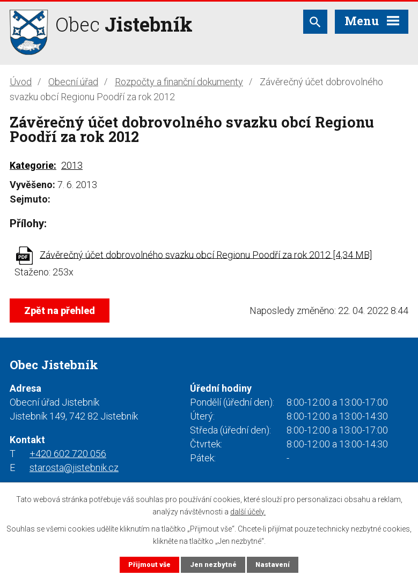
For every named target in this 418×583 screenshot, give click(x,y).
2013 (72, 165)
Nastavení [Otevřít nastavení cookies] (272, 564)
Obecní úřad (73, 81)
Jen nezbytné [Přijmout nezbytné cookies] (213, 564)
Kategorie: (33, 165)
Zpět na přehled (59, 310)
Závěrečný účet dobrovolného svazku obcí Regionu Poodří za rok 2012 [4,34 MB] (206, 254)
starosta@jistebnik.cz (74, 467)
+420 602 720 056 (68, 453)
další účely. (248, 511)
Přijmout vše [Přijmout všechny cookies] (149, 564)
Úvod (21, 81)
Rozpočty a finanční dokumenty (179, 81)
